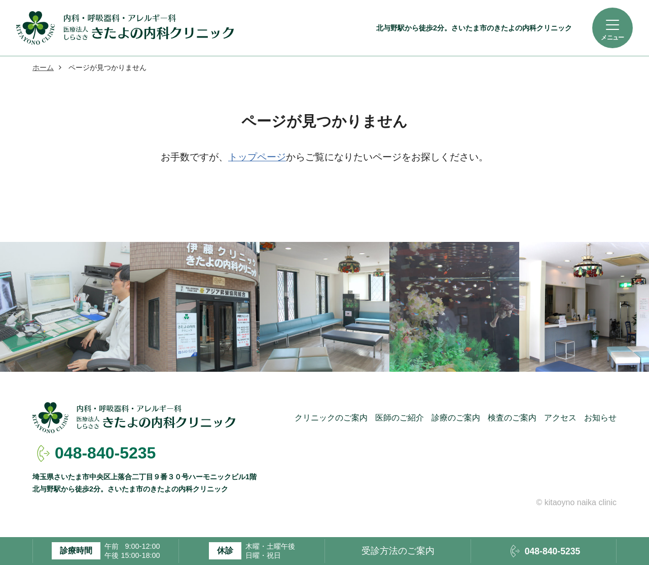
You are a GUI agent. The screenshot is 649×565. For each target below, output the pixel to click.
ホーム (43, 67)
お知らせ (600, 417)
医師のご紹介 (399, 417)
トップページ (257, 157)
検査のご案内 (512, 417)
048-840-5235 (105, 453)
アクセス (560, 417)
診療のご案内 (455, 417)
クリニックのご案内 (331, 417)
